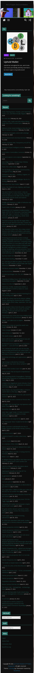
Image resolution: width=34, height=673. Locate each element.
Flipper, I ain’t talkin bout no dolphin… (13, 320)
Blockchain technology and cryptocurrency (14, 357)
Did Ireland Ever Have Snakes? (11, 184)
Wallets (12, 55)
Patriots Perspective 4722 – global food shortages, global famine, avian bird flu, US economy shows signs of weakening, (17, 550)
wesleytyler (19, 58)
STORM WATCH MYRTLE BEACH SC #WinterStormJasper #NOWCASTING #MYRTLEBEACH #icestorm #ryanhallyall (14, 603)
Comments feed (7, 644)
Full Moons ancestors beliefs (10, 268)
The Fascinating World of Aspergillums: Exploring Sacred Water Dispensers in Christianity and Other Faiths (16, 378)
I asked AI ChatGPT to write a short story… (14, 436)
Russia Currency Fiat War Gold (11, 584)
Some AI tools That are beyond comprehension (16, 371)
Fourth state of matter (8, 207)
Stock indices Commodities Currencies (13, 152)
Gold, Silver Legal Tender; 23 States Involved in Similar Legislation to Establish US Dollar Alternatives (15, 414)
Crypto (6, 55)
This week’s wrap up (8, 336)
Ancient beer (5, 599)
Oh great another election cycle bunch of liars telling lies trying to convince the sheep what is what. (15, 511)
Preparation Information (9, 581)
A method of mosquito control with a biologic (15, 133)
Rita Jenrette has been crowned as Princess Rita (16, 399)
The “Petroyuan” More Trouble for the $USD (15, 422)
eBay (3, 479)
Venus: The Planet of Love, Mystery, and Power (16, 187)
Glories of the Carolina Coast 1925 (12, 369)
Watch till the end (7, 333)
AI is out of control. (7, 433)
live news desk (6, 118)
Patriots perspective (8, 578)
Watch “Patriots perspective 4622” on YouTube (15, 555)
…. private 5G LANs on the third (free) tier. (14, 566)
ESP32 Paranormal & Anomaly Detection (14, 138)
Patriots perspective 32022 (10, 575)
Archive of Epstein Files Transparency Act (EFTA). (16, 142)
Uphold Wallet (11, 61)
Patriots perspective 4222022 (10, 527)
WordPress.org (6, 647)
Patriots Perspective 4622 (9, 560)
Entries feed (5, 641)
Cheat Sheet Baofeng (8, 259)
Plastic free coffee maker (9, 167)
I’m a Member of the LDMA (10, 444)
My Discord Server (7, 271)
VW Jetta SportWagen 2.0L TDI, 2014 (13, 274)
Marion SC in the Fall (8, 284)
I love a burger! (6, 330)
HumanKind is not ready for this (11, 419)
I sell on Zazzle (6, 441)
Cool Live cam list (7, 482)
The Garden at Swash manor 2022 (12, 563)
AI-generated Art (7, 476)
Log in (4, 638)
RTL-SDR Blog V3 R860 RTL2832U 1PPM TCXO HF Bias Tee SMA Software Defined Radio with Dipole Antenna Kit (17, 263)
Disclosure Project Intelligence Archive (13, 147)
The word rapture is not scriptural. (12, 157)
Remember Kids (6, 409)
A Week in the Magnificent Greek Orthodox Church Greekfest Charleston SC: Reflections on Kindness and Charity (17, 385)
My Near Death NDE (8, 256)
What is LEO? (6, 456)
